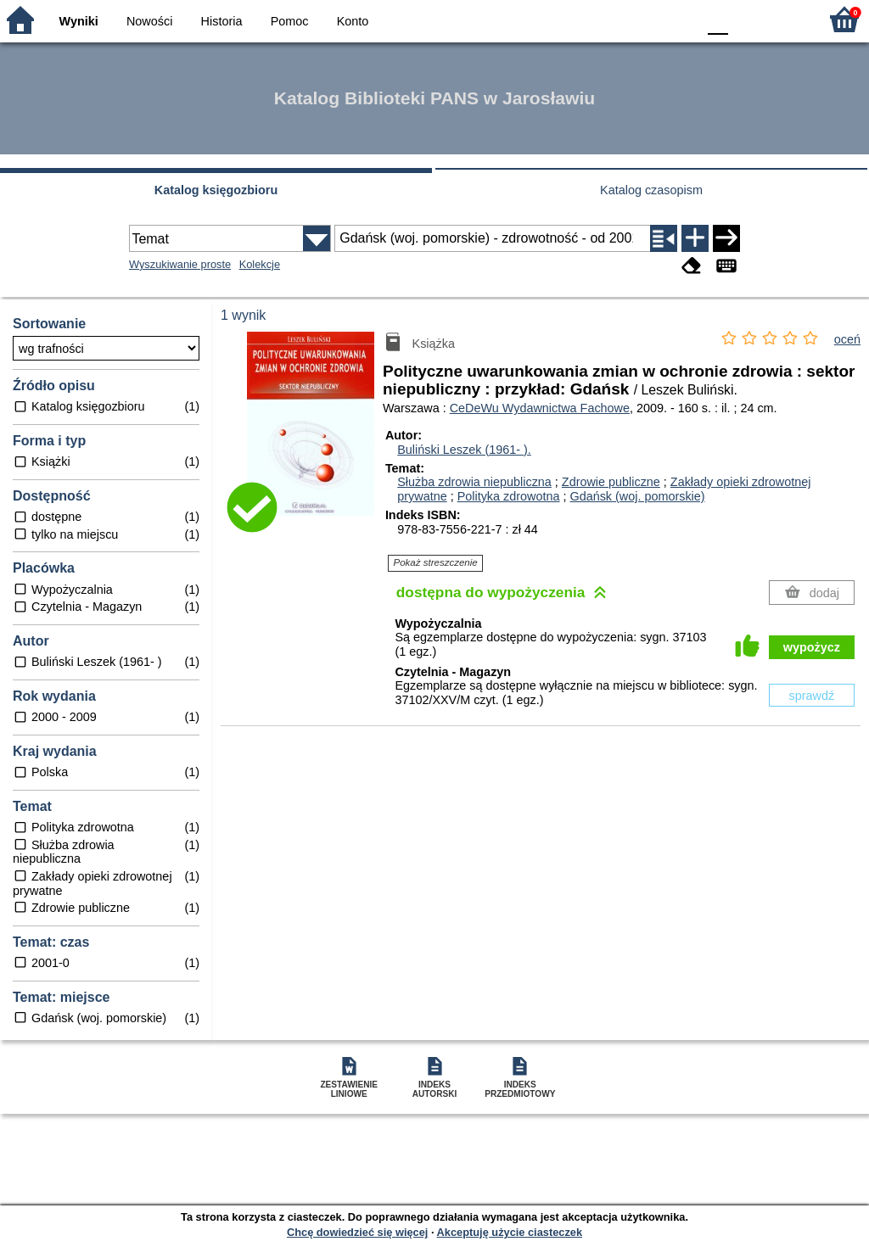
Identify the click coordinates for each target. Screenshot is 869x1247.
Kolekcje (259, 264)
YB (644, 19)
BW (610, 19)
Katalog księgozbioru (216, 190)
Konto (353, 21)
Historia (222, 21)
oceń (847, 339)
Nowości (149, 21)
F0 (717, 19)
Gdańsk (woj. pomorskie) (636, 496)
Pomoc (290, 21)
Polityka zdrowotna (508, 496)
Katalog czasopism (651, 190)
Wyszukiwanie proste (180, 264)
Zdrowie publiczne (611, 482)
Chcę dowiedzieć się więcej (357, 1232)
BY (678, 19)
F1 (747, 19)
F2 (786, 19)
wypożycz (811, 647)
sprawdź (812, 695)
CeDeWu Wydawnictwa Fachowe (540, 408)
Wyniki (78, 21)
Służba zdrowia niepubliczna (474, 482)
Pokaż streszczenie (436, 562)
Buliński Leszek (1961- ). (464, 449)
